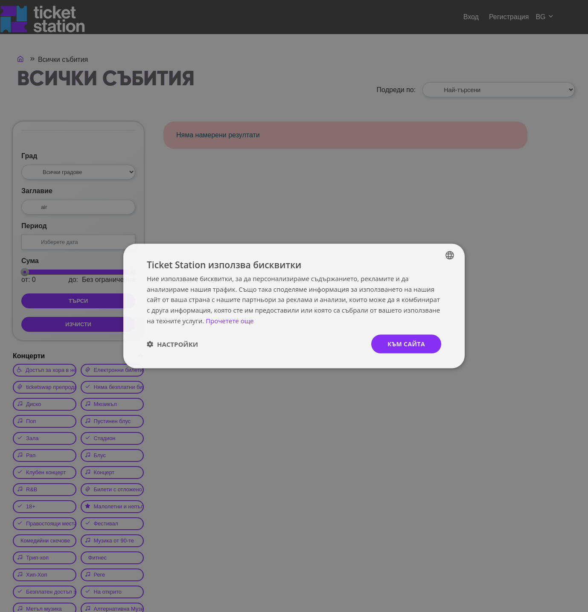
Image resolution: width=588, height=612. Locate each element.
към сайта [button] (406, 343)
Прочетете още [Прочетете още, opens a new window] (229, 320)
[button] (172, 344)
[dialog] (294, 306)
